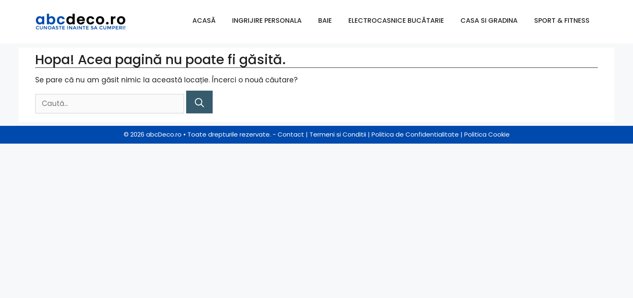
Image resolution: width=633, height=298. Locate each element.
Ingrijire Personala (267, 20)
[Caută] (199, 102)
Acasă (204, 20)
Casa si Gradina (489, 20)
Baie (325, 20)
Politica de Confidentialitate (415, 134)
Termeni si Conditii (337, 134)
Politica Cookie (487, 134)
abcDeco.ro (164, 134)
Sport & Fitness (562, 20)
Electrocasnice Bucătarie (396, 20)
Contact (291, 134)
